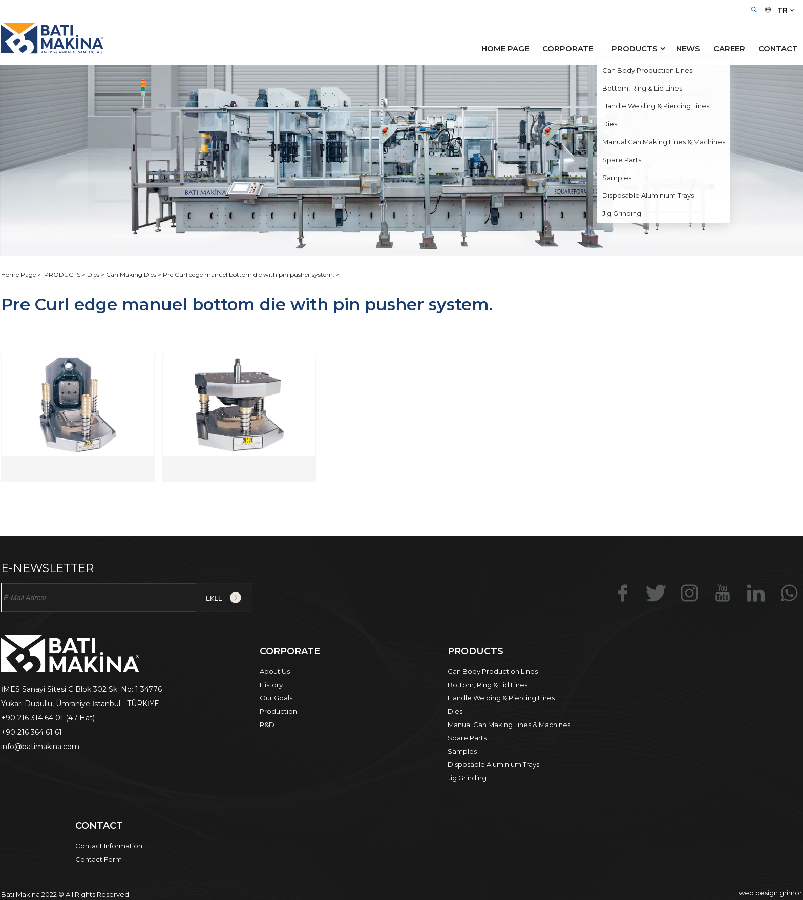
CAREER (729, 48)
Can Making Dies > (134, 274)
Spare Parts (467, 738)
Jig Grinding (467, 778)
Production (278, 711)
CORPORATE (567, 48)
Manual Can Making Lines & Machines (509, 724)
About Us (275, 671)
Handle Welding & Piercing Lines (501, 698)
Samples (462, 751)
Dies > (96, 274)
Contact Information (108, 846)
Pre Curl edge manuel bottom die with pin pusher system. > (251, 274)
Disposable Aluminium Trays (493, 764)
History (271, 685)
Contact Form (98, 859)
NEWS (688, 48)
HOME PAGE (505, 48)
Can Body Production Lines (493, 671)
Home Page (19, 274)
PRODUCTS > (65, 274)
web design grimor (770, 893)
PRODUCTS (634, 48)
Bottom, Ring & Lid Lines (487, 685)
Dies (455, 711)
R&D (267, 724)
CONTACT (778, 48)
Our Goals (276, 698)
